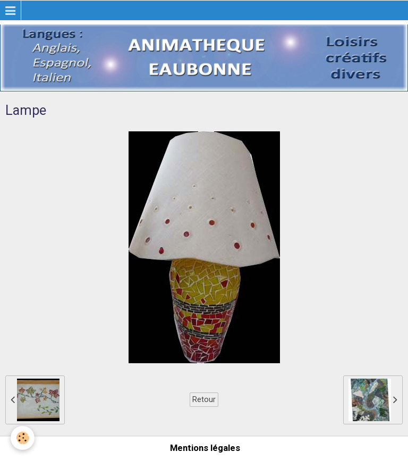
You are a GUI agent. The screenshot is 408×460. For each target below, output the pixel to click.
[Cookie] (23, 438)
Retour (204, 399)
